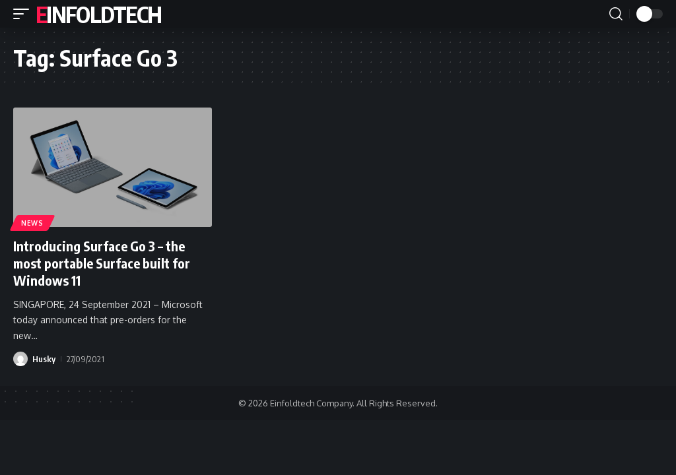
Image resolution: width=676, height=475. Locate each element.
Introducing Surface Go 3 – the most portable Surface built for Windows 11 (101, 263)
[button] (24, 14)
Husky (43, 359)
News (32, 223)
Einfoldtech (98, 14)
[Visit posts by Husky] (20, 359)
